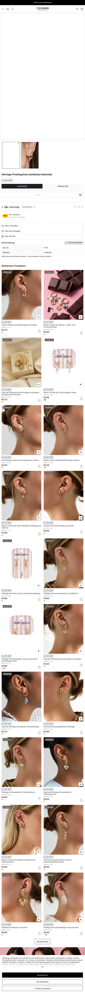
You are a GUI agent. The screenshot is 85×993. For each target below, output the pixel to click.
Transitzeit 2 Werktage (17, 217)
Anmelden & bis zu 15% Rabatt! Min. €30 (42, 2)
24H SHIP (7, 180)
